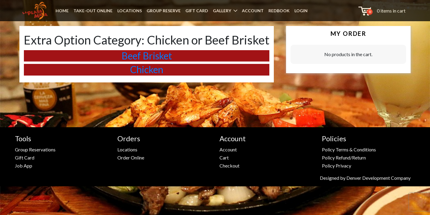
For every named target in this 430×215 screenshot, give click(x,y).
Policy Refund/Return (344, 157)
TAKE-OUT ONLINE (93, 10)
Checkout (229, 165)
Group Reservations (35, 149)
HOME (62, 10)
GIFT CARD (196, 10)
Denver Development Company (378, 178)
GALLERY (222, 10)
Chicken (146, 69)
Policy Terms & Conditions (349, 149)
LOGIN (301, 10)
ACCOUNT (253, 10)
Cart (224, 157)
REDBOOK (279, 10)
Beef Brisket (147, 56)
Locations (127, 149)
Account (228, 149)
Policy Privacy (336, 165)
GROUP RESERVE (164, 10)
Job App (23, 165)
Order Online (130, 157)
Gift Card (24, 157)
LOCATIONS (129, 10)
